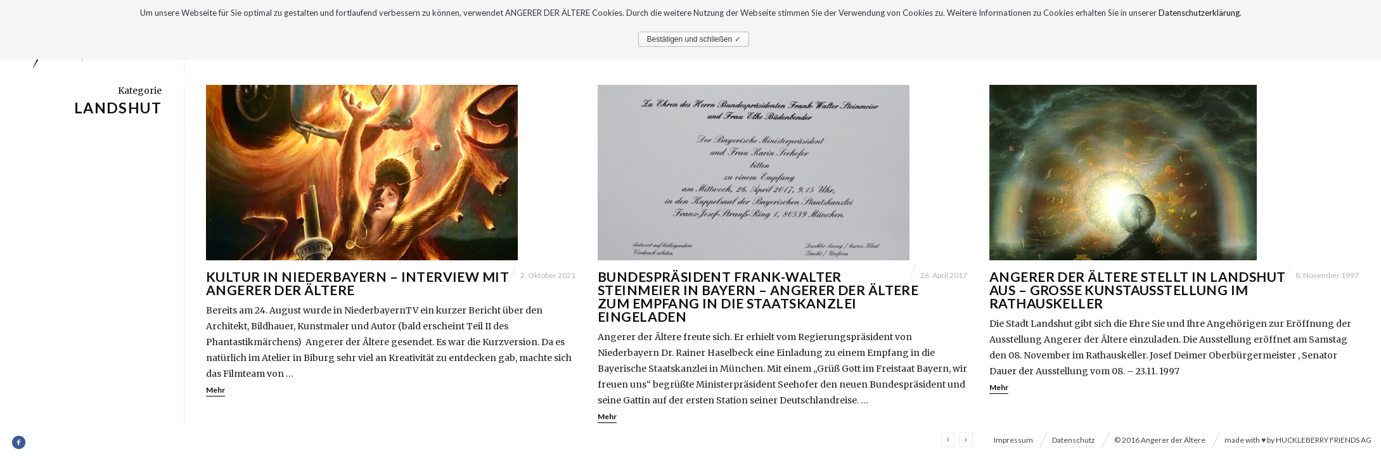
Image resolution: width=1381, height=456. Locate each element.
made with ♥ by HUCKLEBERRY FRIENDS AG (1297, 440)
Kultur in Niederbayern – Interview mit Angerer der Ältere (357, 283)
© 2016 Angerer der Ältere (1159, 440)
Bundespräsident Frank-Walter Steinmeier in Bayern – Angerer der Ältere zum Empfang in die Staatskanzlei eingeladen (758, 296)
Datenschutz (1073, 440)
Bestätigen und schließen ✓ (693, 39)
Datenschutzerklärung (1199, 13)
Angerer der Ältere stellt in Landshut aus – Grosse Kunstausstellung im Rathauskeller (1137, 290)
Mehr (215, 390)
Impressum (1013, 440)
